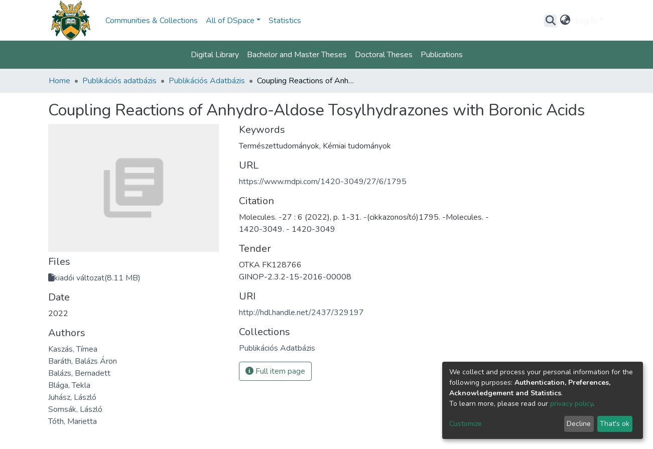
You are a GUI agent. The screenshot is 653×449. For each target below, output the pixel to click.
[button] (565, 21)
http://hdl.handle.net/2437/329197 (301, 312)
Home (59, 80)
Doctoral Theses (384, 54)
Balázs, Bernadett (79, 373)
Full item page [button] (275, 371)
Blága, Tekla (69, 385)
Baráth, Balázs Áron (82, 361)
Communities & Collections (151, 20)
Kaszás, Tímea (72, 349)
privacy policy (571, 403)
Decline (579, 423)
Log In (586, 20)
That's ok (614, 423)
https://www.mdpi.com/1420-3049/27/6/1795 (323, 181)
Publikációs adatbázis (119, 80)
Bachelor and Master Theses (297, 54)
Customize (465, 423)
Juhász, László (72, 397)
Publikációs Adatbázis (207, 80)
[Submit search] (550, 21)
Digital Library (215, 54)
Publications (442, 54)
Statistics (285, 20)
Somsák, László (75, 409)
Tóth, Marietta (72, 421)
